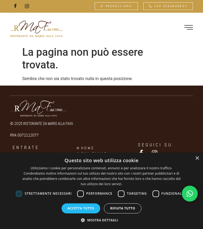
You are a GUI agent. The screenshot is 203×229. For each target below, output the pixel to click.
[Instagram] (27, 6)
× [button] (197, 158)
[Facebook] (15, 6)
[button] (190, 194)
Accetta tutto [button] (81, 208)
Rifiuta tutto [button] (122, 208)
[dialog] (101, 191)
